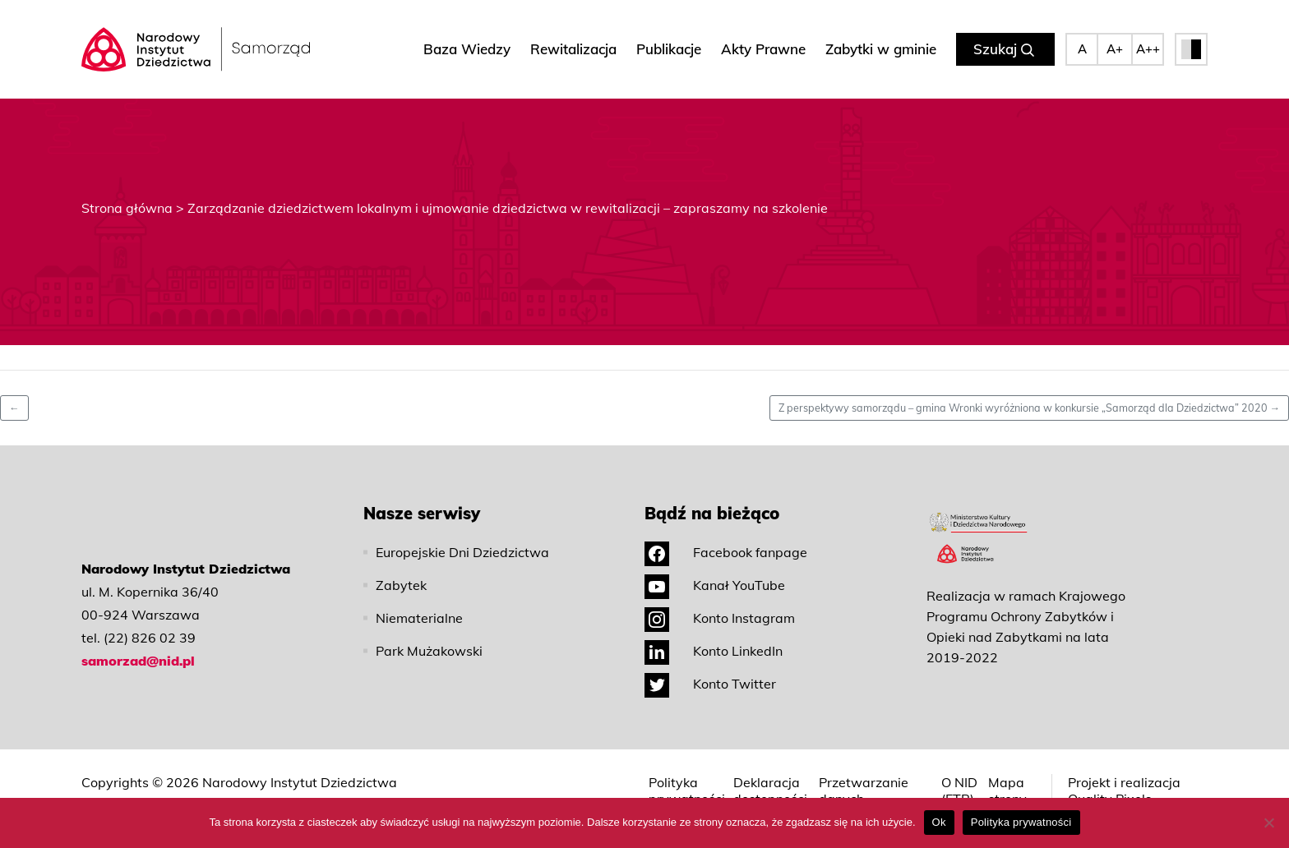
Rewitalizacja (573, 49)
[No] (1268, 822)
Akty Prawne (763, 49)
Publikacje (668, 49)
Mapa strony (1007, 790)
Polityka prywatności (687, 790)
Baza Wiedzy (467, 49)
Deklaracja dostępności (770, 790)
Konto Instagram (719, 618)
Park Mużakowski (429, 651)
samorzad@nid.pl (138, 660)
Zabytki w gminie (880, 49)
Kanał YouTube (714, 585)
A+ (1115, 49)
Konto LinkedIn (713, 651)
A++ (1148, 49)
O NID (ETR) (959, 790)
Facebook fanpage (725, 552)
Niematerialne (419, 618)
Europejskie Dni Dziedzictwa (462, 552)
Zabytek (401, 585)
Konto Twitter (710, 683)
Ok (939, 822)
